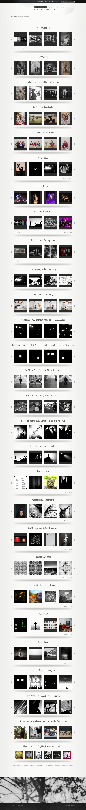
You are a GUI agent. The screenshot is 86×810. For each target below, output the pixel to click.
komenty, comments (38, 9)
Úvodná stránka (40, 1)
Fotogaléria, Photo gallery (40, 7)
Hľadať (74, 2)
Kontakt (48, 9)
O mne (50, 7)
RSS (53, 1)
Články (62, 7)
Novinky (56, 7)
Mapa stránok (47, 1)
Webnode (73, 805)
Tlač (57, 1)
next (74, 39)
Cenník (54, 9)
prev (11, 39)
